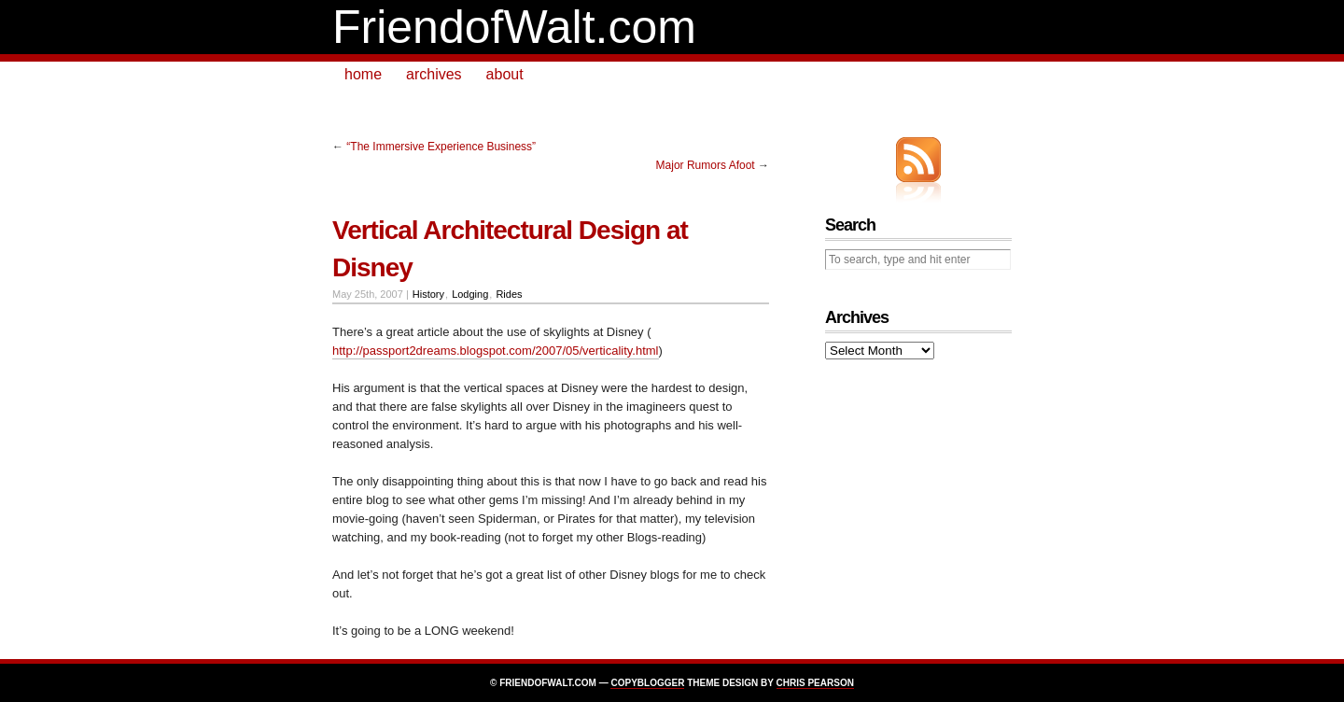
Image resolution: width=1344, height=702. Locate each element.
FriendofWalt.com (514, 27)
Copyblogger (647, 683)
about (505, 74)
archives (434, 74)
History (428, 294)
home (363, 74)
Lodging (470, 294)
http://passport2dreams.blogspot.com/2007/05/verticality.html (495, 351)
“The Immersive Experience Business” (441, 146)
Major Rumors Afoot (705, 165)
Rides (509, 294)
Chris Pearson (815, 683)
